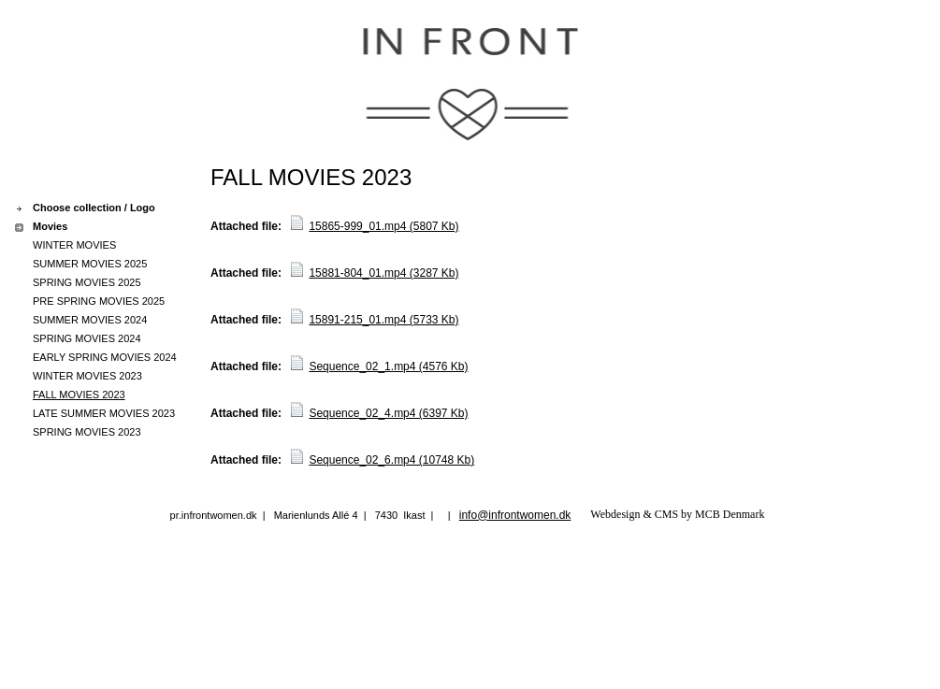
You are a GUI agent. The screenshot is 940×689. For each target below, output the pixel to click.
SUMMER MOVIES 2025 (90, 263)
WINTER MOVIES (74, 245)
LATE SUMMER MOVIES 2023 (104, 413)
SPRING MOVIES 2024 (87, 338)
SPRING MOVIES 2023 (87, 432)
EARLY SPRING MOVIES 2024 (105, 357)
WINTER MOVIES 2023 (87, 375)
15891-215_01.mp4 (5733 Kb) (383, 319)
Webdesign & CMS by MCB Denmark (677, 514)
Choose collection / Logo (94, 207)
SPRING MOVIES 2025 (87, 282)
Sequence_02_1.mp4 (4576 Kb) (388, 366)
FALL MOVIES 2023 (79, 394)
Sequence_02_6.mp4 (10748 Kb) (391, 460)
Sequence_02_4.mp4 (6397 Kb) (388, 413)
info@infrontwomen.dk (515, 515)
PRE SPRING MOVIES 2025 (99, 301)
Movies (50, 226)
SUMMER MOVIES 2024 (90, 319)
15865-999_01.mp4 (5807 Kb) (383, 226)
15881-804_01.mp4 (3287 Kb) (383, 273)
